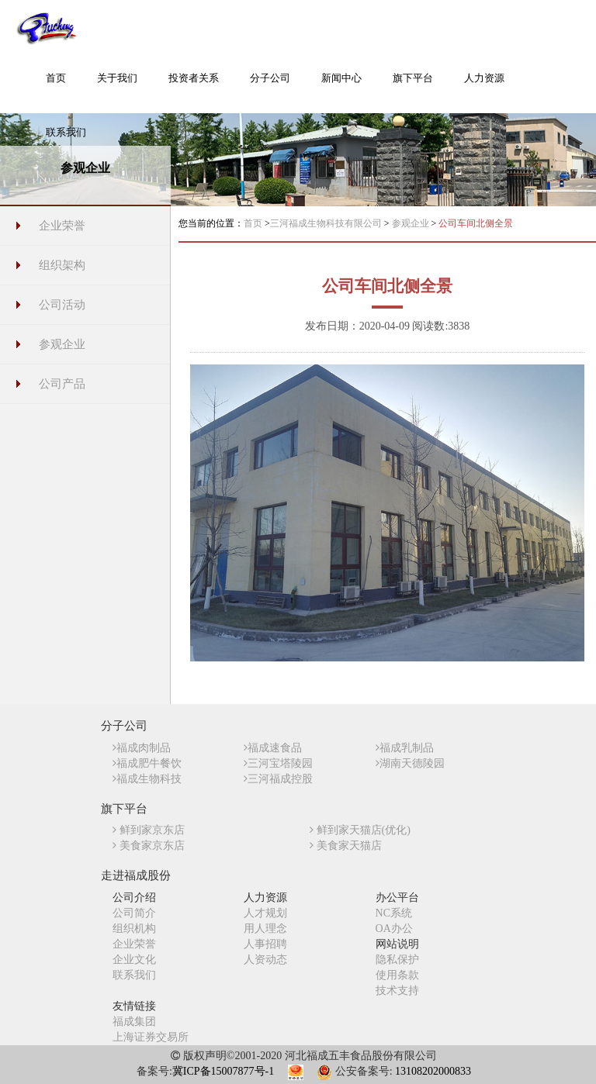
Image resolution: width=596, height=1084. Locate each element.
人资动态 (265, 959)
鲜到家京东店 (149, 830)
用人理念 (265, 928)
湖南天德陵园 (410, 763)
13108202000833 (433, 1071)
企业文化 (134, 959)
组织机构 (134, 928)
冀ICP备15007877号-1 (223, 1071)
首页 (253, 223)
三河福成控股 (278, 779)
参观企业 (62, 344)
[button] (117, 86)
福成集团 (134, 1021)
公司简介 (134, 913)
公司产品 (62, 384)
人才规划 (265, 913)
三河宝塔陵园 (278, 763)
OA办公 (394, 928)
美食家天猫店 (346, 845)
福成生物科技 (147, 779)
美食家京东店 (149, 845)
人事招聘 (265, 944)
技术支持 (397, 990)
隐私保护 (397, 959)
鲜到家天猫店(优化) (360, 830)
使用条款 (397, 975)
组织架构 (62, 265)
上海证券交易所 (151, 1037)
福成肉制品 (142, 748)
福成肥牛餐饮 (147, 763)
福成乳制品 (405, 748)
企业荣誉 (62, 225)
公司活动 (62, 305)
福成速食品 (273, 748)
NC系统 (394, 913)
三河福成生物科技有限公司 (327, 223)
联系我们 (134, 975)
